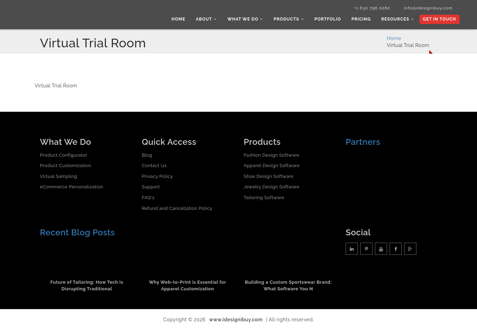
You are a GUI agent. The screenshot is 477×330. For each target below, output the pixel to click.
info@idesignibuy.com (428, 8)
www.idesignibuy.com (236, 319)
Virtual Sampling (58, 176)
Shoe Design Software (269, 176)
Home (178, 19)
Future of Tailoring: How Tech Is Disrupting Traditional (87, 285)
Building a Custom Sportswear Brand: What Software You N (288, 285)
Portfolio (328, 19)
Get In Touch (439, 19)
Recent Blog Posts (77, 232)
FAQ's (148, 197)
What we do (245, 19)
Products (289, 19)
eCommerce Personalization (71, 186)
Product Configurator (63, 155)
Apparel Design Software (272, 165)
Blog (147, 155)
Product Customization (65, 165)
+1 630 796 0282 (372, 8)
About (206, 19)
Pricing (361, 19)
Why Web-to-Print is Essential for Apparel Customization (187, 285)
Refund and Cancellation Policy (177, 208)
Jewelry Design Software (272, 186)
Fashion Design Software (271, 155)
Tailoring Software (264, 197)
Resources (397, 19)
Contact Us (154, 165)
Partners (363, 142)
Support (151, 186)
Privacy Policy (157, 176)
